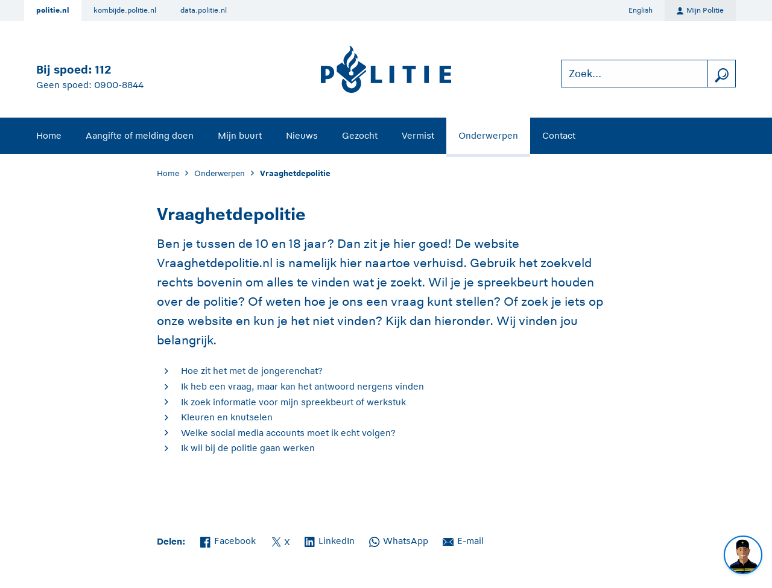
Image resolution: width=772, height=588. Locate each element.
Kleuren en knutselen (227, 417)
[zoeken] (721, 73)
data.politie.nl (203, 10)
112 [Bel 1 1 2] (103, 69)
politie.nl (52, 10)
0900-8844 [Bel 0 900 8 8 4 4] (119, 84)
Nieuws (302, 135)
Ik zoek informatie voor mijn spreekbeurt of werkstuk (293, 402)
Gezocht (360, 135)
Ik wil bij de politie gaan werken (248, 448)
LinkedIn (330, 539)
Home (49, 135)
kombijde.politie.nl (124, 10)
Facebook (228, 539)
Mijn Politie (700, 11)
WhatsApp (398, 539)
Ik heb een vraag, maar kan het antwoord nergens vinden (302, 386)
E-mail (463, 539)
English (640, 10)
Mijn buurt (240, 135)
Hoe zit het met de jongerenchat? (252, 370)
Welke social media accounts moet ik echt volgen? (288, 432)
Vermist (418, 135)
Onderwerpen (488, 135)
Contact (558, 135)
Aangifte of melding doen (140, 135)
